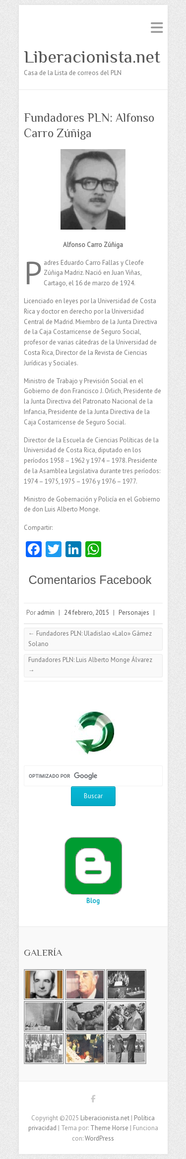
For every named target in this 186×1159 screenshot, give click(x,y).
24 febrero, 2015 (86, 612)
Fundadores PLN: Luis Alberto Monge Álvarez (90, 665)
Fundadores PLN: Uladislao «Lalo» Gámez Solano (90, 638)
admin (46, 612)
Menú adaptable (157, 27)
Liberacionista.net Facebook (93, 1100)
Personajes (134, 612)
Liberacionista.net (92, 57)
